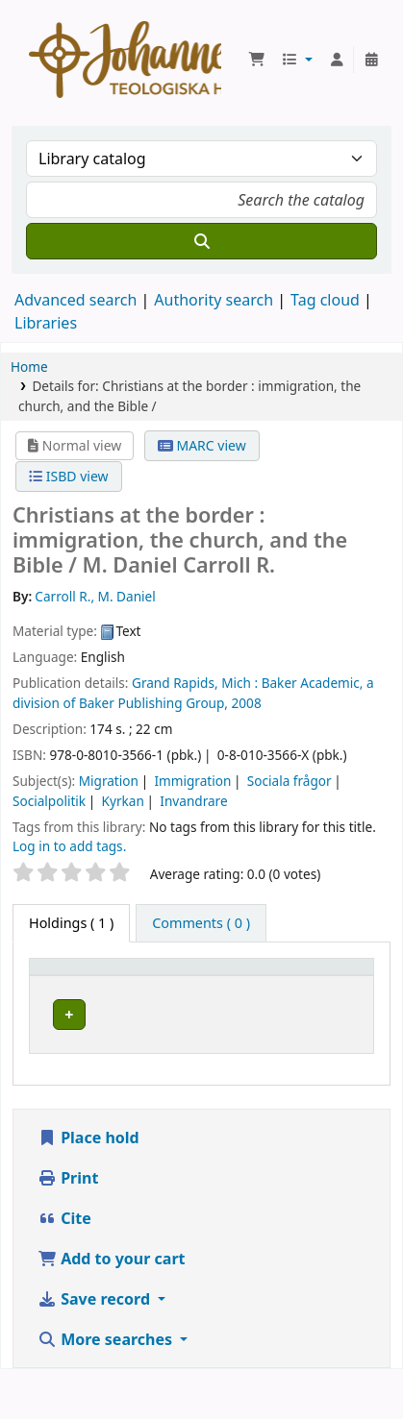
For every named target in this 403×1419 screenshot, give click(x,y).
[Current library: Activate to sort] (228, 985)
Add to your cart (112, 1308)
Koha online (125, 59)
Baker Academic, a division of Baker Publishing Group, (193, 692)
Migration (109, 780)
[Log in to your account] (336, 59)
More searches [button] (107, 1389)
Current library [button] (196, 984)
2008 (247, 703)
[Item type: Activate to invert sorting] (96, 985)
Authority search (213, 299)
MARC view (202, 445)
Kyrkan (123, 801)
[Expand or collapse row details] (334, 1058)
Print (68, 1227)
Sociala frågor (289, 780)
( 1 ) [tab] (71, 923)
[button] (256, 59)
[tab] (201, 923)
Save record (96, 1348)
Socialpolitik (49, 801)
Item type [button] (71, 994)
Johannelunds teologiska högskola (215, 1049)
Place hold (88, 1187)
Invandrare (193, 801)
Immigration (192, 780)
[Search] (201, 241)
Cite (64, 1268)
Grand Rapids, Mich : (195, 682)
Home (29, 366)
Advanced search (75, 299)
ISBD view (68, 476)
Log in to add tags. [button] (69, 846)
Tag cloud (325, 299)
